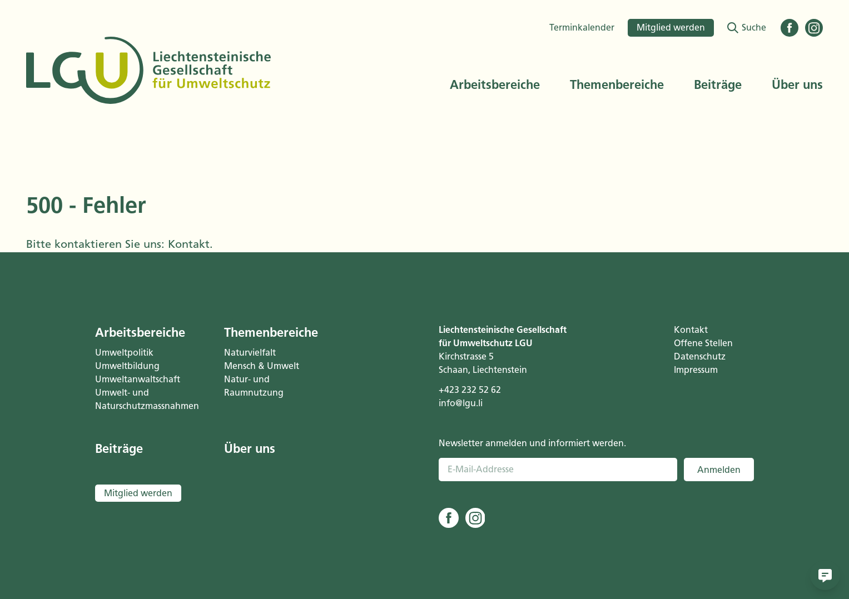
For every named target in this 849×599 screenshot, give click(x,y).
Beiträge (718, 84)
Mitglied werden (671, 27)
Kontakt (189, 244)
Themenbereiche (617, 84)
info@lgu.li (461, 403)
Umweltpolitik (124, 352)
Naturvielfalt (250, 352)
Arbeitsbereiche (495, 84)
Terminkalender (581, 27)
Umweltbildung (127, 366)
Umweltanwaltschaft (137, 379)
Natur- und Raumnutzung (254, 386)
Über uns (797, 84)
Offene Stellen (703, 343)
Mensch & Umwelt (261, 366)
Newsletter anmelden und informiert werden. (532, 443)
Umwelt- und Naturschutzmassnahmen (145, 399)
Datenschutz (700, 356)
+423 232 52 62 (470, 390)
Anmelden (719, 470)
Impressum (696, 370)
